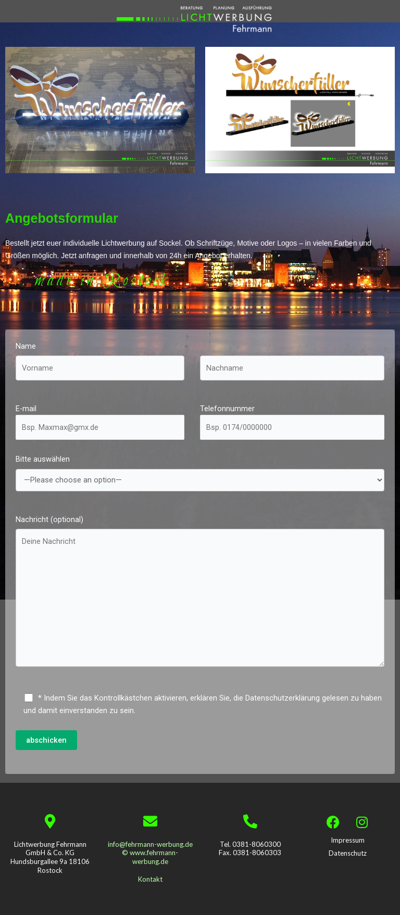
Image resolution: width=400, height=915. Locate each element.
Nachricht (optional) (200, 597)
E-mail (100, 422)
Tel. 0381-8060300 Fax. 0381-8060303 (250, 848)
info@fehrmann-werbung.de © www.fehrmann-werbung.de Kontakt (150, 862)
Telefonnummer (292, 422)
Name (100, 365)
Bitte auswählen (200, 477)
